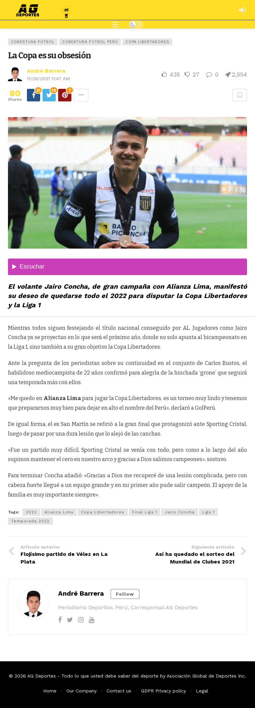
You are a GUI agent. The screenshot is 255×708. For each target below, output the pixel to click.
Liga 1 (208, 512)
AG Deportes (41, 675)
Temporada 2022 (30, 521)
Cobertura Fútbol (32, 42)
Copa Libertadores (147, 42)
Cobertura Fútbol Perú (90, 42)
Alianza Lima (58, 512)
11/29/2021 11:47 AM (48, 78)
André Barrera (46, 71)
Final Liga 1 (144, 512)
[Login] (242, 10)
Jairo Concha (180, 512)
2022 (31, 512)
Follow (125, 594)
